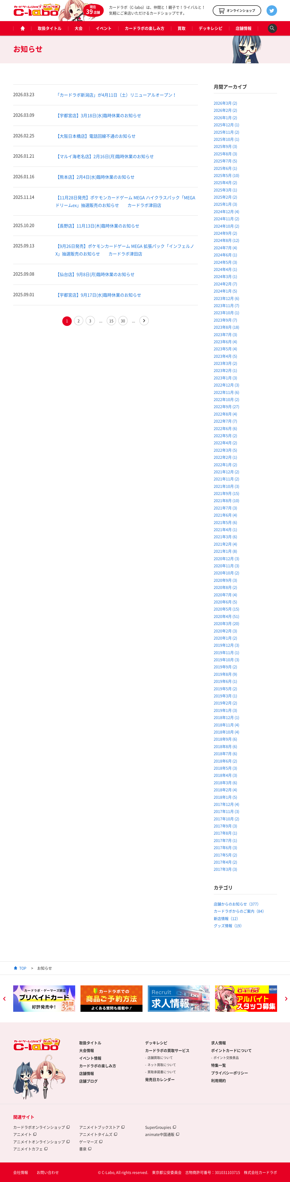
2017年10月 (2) (226, 818)
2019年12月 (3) (226, 645)
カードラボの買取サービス (167, 1050)
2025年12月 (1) (226, 124)
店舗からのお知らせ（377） (237, 903)
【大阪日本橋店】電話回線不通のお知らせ (95, 136)
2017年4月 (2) (225, 862)
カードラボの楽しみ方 (144, 28)
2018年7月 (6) (225, 753)
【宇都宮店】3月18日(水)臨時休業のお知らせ (98, 115)
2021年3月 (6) (225, 536)
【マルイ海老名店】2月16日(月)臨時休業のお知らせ (104, 156)
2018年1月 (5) (225, 797)
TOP (22, 968)
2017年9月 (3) (225, 825)
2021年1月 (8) (225, 551)
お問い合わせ (48, 1172)
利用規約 (218, 1080)
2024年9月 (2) (225, 233)
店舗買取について (160, 1057)
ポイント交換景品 (226, 1057)
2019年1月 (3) (225, 710)
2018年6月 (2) (225, 760)
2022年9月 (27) (226, 406)
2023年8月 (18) (226, 327)
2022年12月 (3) (226, 384)
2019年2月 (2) (225, 702)
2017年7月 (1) (225, 840)
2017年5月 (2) (225, 854)
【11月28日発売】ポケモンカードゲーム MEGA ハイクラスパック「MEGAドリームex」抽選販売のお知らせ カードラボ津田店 (125, 201)
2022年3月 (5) (225, 450)
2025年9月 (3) (225, 146)
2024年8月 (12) (226, 240)
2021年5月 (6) (225, 522)
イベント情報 (90, 1058)
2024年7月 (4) (225, 247)
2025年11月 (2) (226, 132)
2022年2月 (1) (225, 457)
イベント (104, 28)
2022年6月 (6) (225, 428)
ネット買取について (162, 1064)
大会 (79, 28)
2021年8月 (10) (226, 500)
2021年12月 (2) (226, 471)
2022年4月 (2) (225, 442)
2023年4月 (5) (225, 356)
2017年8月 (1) (225, 833)
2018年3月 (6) (225, 782)
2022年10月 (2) (226, 399)
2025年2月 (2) (225, 197)
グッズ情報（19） (229, 925)
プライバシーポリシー (229, 1072)
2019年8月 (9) (225, 674)
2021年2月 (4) (225, 544)
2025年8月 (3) (225, 153)
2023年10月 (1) (226, 312)
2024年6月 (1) (225, 254)
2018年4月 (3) (225, 775)
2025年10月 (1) (226, 139)
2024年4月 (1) (225, 269)
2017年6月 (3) (225, 847)
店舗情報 (243, 28)
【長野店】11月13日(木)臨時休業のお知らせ (97, 225)
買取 (182, 28)
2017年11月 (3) (226, 811)
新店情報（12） (227, 918)
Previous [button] (4, 999)
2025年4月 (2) (225, 182)
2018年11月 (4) (226, 724)
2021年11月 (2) (226, 478)
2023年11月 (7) (226, 305)
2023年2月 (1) (225, 370)
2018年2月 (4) (225, 789)
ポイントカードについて (231, 1050)
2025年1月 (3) (225, 204)
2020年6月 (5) (225, 601)
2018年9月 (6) (225, 739)
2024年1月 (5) (225, 290)
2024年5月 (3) (225, 262)
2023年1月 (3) (225, 377)
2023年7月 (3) (225, 334)
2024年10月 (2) (226, 226)
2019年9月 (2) (225, 666)
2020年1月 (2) (225, 637)
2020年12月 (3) (226, 558)
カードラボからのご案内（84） (240, 911)
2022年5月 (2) (225, 435)
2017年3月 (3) (225, 869)
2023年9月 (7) (225, 319)
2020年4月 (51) (226, 616)
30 (123, 320)
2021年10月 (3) (226, 486)
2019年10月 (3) (226, 659)
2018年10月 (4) (226, 731)
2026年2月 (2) (225, 110)
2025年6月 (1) (225, 168)
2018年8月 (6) (225, 746)
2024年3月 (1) (225, 276)
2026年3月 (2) (225, 103)
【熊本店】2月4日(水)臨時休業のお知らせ (95, 177)
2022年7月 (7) (225, 421)
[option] (44, 998)
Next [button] (286, 999)
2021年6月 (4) (225, 515)
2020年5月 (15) (226, 608)
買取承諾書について (162, 1072)
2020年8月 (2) (225, 587)
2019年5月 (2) (225, 688)
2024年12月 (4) (226, 211)
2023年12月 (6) (226, 298)
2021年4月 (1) (225, 529)
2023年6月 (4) (225, 341)
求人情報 (218, 1042)
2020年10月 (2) (226, 572)
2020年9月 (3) (225, 580)
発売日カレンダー (160, 1079)
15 (111, 320)
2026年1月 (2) (225, 117)
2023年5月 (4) (225, 348)
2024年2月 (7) (225, 283)
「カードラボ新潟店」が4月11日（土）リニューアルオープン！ (116, 95)
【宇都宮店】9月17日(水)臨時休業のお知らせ (98, 295)
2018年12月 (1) (226, 717)
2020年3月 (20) (226, 623)
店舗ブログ (88, 1081)
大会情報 (86, 1050)
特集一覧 (218, 1065)
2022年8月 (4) (225, 413)
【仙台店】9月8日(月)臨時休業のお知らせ (95, 274)
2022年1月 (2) (225, 464)
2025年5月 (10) (226, 175)
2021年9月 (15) (226, 493)
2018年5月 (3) (225, 768)
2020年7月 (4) (225, 594)
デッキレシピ (210, 28)
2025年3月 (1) (225, 189)
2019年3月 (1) (225, 695)
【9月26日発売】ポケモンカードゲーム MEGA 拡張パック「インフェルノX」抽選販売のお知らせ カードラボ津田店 (124, 250)
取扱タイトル (49, 28)
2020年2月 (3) (225, 630)
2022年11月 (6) (226, 392)
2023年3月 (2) (225, 363)
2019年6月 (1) (225, 681)
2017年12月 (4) (226, 804)
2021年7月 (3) (225, 507)
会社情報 (20, 1172)
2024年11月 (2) (226, 218)
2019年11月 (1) (226, 652)
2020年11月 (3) (226, 565)
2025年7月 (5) (225, 160)
